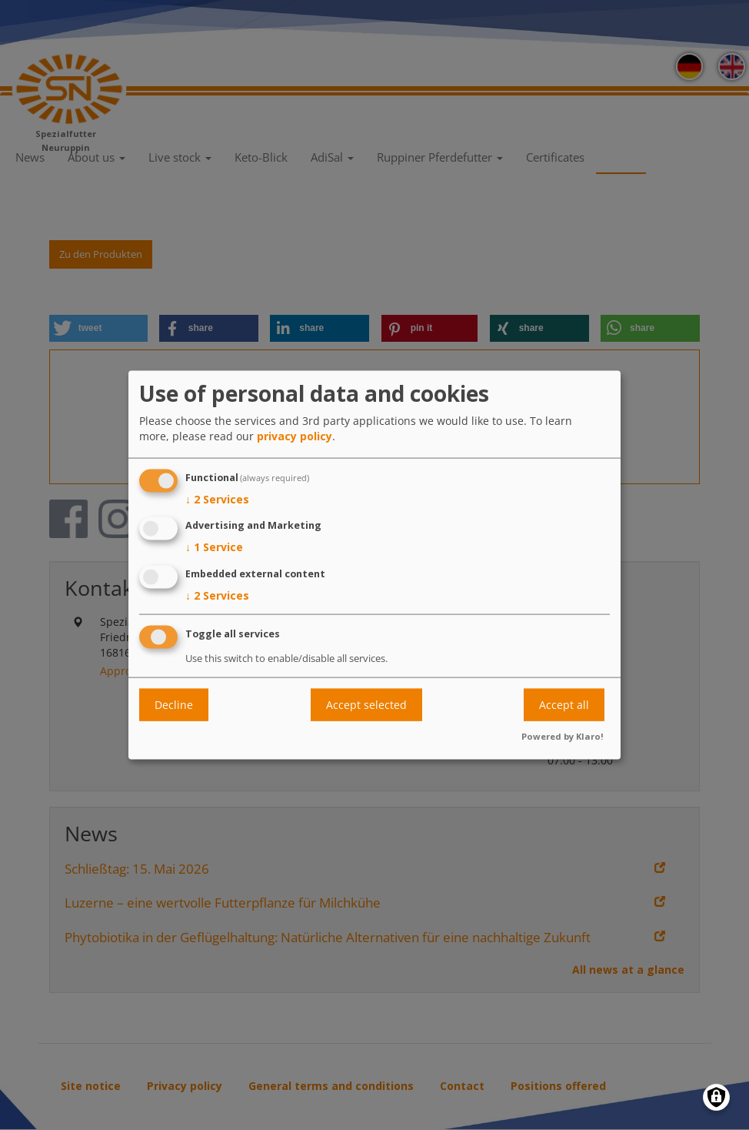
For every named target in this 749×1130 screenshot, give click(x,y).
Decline (174, 704)
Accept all (564, 704)
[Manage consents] (716, 1097)
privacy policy (294, 435)
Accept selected (366, 704)
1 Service (214, 547)
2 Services (217, 498)
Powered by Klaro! (562, 735)
